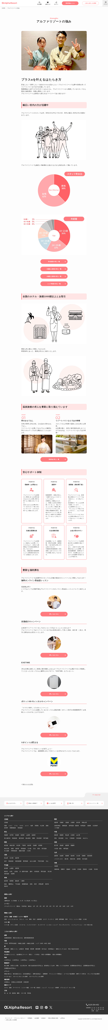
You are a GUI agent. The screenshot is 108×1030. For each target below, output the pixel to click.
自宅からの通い (15, 965)
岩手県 (11, 835)
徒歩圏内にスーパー (22, 954)
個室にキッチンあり (61, 949)
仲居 (5, 919)
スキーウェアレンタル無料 (36, 976)
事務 (30, 919)
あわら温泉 (33, 861)
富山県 (6, 858)
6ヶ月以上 (34, 900)
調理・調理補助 (59, 919)
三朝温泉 (72, 838)
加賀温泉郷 (18, 861)
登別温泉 (20, 828)
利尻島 (37, 825)
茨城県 (35, 845)
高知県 (61, 845)
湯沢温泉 (6, 873)
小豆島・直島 (58, 848)
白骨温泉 (36, 871)
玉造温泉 (78, 838)
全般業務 (39, 919)
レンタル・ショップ (52, 925)
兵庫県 (72, 822)
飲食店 (38, 987)
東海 (5, 877)
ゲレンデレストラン (64, 925)
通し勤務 (6, 965)
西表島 (85, 869)
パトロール (22, 925)
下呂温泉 (17, 884)
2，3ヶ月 (20, 900)
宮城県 (17, 835)
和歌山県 (84, 822)
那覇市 (63, 869)
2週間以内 (7, 900)
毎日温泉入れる (17, 974)
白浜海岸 (95, 825)
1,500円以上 (32, 960)
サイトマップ (8, 1018)
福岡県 (56, 855)
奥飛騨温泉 (25, 884)
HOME (3, 8)
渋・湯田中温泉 (24, 871)
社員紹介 (43, 1018)
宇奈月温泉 (41, 861)
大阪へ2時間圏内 (56, 954)
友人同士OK (23, 965)
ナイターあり (8, 976)
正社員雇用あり (27, 974)
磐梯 (33, 838)
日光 (34, 848)
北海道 (6, 819)
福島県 (33, 835)
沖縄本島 (56, 869)
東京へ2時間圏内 (46, 954)
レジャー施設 (25, 987)
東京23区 (6, 848)
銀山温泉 (28, 838)
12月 (72, 906)
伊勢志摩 (41, 884)
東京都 (6, 845)
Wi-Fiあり (44, 949)
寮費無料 (6, 949)
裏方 (66, 919)
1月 (34, 906)
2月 (37, 906)
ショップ (44, 987)
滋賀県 (56, 822)
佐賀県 (61, 855)
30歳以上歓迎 (21, 943)
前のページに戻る (28, 784)
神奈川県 (12, 845)
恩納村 (68, 869)
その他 (85, 919)
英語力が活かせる (18, 938)
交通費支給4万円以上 (89, 965)
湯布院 (79, 859)
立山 (47, 861)
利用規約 (30, 1018)
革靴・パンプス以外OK (62, 965)
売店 (34, 919)
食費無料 (45, 974)
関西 (55, 819)
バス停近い (37, 954)
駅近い (31, 954)
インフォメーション (76, 925)
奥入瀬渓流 (7, 838)
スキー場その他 (88, 925)
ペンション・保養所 (53, 987)
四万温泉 (44, 848)
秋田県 (22, 835)
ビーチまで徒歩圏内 (69, 974)
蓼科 (31, 871)
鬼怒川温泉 (22, 850)
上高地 (16, 871)
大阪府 (67, 822)
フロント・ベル (23, 919)
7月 (54, 906)
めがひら (85, 838)
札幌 (5, 825)
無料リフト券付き (81, 974)
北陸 (5, 854)
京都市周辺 (57, 825)
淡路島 (89, 825)
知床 (32, 825)
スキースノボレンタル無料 (20, 976)
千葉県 (24, 845)
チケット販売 (14, 925)
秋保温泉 (14, 838)
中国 (55, 832)
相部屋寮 (37, 949)
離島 (18, 993)
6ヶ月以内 (27, 900)
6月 (50, 906)
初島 (31, 884)
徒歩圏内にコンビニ (9, 954)
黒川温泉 (84, 859)
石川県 (11, 858)
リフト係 (6, 925)
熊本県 (72, 855)
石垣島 (79, 869)
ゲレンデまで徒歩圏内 (93, 974)
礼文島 (42, 825)
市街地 (29, 993)
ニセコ (10, 825)
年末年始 (24, 906)
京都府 (61, 822)
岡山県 (67, 835)
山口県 (78, 835)
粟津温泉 (25, 861)
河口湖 (49, 871)
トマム (16, 825)
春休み (30, 906)
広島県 (72, 835)
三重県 (22, 881)
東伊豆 (47, 884)
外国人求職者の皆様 (53, 1018)
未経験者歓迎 (8, 938)
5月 (47, 906)
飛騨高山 (10, 884)
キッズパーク (41, 925)
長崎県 (67, 855)
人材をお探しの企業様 (11, 1020)
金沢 (5, 861)
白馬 (11, 871)
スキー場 (32, 987)
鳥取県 (56, 835)
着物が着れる (8, 974)
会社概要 (36, 1018)
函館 (47, 825)
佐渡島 (13, 873)
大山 (66, 838)
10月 (64, 906)
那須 (38, 848)
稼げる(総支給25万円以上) (35, 965)
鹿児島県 (89, 855)
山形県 (28, 835)
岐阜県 (6, 881)
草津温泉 (23, 848)
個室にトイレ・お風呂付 (17, 949)
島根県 (61, 835)
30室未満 (26, 982)
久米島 (74, 869)
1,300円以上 (15, 960)
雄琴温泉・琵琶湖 (74, 825)
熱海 (5, 884)
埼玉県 (18, 845)
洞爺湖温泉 (13, 828)
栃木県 (29, 845)
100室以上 (7, 982)
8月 (57, 906)
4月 (44, 906)
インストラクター (31, 925)
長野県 (17, 868)
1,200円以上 (7, 960)
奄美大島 (72, 859)
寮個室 (27, 949)
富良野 (6, 828)
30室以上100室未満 (16, 982)
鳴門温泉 (65, 848)
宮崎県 (83, 855)
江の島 (29, 848)
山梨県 (11, 868)
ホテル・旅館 (8, 987)
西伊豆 (6, 886)
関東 (5, 842)
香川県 (56, 845)
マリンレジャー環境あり (56, 974)
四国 (55, 842)
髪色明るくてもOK (49, 965)
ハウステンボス (58, 859)
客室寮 (32, 949)
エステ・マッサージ (48, 919)
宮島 (55, 838)
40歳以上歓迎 (30, 943)
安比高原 (39, 838)
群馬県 (40, 845)
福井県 (17, 858)
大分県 (78, 855)
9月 (60, 906)
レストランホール (13, 919)
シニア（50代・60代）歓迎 (43, 943)
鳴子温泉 (45, 838)
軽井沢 (6, 871)
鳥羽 (35, 884)
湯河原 (17, 848)
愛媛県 (72, 845)
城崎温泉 (64, 825)
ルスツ (27, 825)
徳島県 (67, 845)
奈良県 (78, 822)
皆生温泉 (61, 838)
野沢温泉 (43, 871)
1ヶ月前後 (14, 900)
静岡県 (11, 881)
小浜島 (90, 869)
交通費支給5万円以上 (10, 968)
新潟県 (6, 868)
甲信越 (6, 865)
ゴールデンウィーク (9, 906)
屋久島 (66, 859)
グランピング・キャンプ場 (67, 987)
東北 (5, 832)
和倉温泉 (10, 861)
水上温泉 (6, 850)
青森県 (6, 835)
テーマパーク (16, 987)
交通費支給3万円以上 (76, 965)
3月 (41, 906)
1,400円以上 (24, 960)
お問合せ (62, 1018)
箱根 (12, 848)
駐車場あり (51, 949)
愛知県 (17, 881)
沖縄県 (56, 866)
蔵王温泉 (21, 838)
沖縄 (55, 863)
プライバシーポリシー (19, 1018)
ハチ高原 (56, 828)
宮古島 (96, 869)
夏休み (18, 906)
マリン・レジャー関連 (75, 919)
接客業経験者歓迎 (29, 938)
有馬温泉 (83, 825)
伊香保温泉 (14, 850)
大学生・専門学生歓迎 (10, 943)
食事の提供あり (37, 974)
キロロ (21, 825)
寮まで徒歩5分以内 (73, 949)
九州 (55, 852)
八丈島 (29, 850)
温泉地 (14, 993)
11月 (68, 906)
